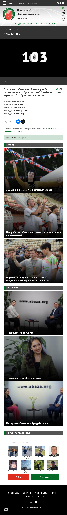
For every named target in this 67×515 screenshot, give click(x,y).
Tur (63, 13)
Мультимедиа (41, 493)
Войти (21, 3)
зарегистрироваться (13, 131)
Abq (63, 18)
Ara (63, 21)
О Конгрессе (13, 493)
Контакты (27, 493)
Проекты (55, 493)
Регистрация (32, 3)
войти (50, 128)
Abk (63, 15)
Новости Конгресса (35, 497)
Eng (63, 10)
